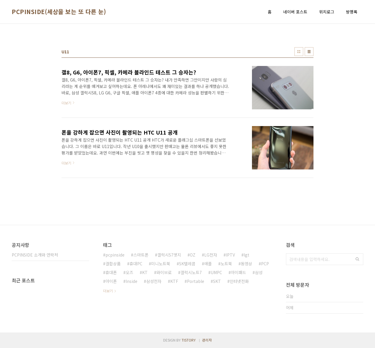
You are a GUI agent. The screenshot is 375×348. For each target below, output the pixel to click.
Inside (131, 281)
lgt (246, 255)
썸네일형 (298, 51)
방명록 (351, 12)
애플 (208, 263)
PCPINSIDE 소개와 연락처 (35, 255)
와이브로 (164, 272)
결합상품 (113, 263)
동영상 (246, 263)
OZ (192, 255)
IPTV (230, 255)
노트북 (226, 263)
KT (145, 272)
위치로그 (326, 12)
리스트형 (309, 51)
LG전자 (210, 255)
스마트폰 (141, 255)
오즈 (129, 272)
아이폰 (111, 281)
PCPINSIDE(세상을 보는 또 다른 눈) (59, 12)
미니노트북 (160, 263)
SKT (217, 281)
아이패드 (238, 272)
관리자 (207, 339)
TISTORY (189, 339)
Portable (195, 281)
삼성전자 (153, 281)
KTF (174, 281)
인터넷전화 (239, 281)
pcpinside (115, 255)
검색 (357, 259)
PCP (265, 263)
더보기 (108, 290)
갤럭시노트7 (191, 272)
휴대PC (135, 263)
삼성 (258, 272)
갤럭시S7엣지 (169, 255)
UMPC (216, 272)
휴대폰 (111, 272)
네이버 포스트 (295, 12)
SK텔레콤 (187, 263)
